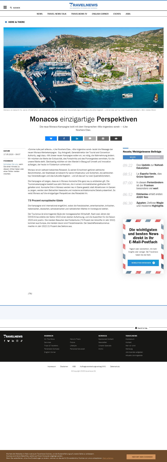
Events (117, 13)
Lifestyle (73, 345)
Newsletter (102, 342)
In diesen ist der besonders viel (149, 185)
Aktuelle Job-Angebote (134, 355)
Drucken (116, 138)
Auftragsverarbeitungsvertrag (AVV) (93, 366)
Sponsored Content (105, 339)
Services (47, 342)
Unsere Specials (104, 345)
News (39, 13)
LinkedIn (77, 138)
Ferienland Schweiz (51, 349)
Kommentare (90, 138)
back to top (142, 328)
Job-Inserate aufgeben (134, 352)
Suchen (16, 8)
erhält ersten (149, 195)
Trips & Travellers (51, 345)
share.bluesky (51, 138)
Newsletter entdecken (143, 263)
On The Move (49, 339)
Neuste (133, 157)
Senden (103, 138)
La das (149, 175)
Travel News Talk (56, 13)
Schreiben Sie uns (11, 164)
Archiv (100, 349)
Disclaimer (64, 366)
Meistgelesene (154, 157)
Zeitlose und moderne (149, 204)
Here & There (16, 22)
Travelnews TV (79, 13)
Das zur (149, 166)
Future (72, 342)
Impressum (130, 339)
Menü (5, 7)
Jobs (128, 13)
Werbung (129, 349)
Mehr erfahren (108, 458)
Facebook (64, 138)
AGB (74, 366)
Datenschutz (115, 366)
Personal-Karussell (77, 349)
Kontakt (128, 342)
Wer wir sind (130, 345)
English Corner (100, 13)
